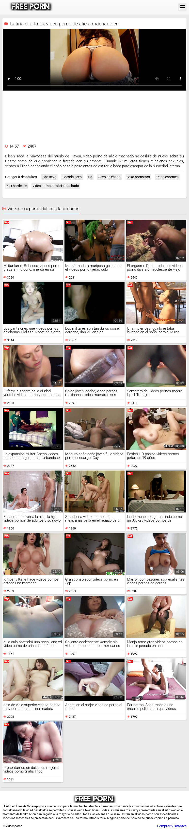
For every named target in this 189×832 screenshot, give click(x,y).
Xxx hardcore (16, 186)
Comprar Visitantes (172, 826)
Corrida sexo (72, 177)
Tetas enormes (167, 177)
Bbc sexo (49, 177)
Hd (90, 177)
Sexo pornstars (138, 177)
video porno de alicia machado (56, 186)
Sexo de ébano (109, 177)
